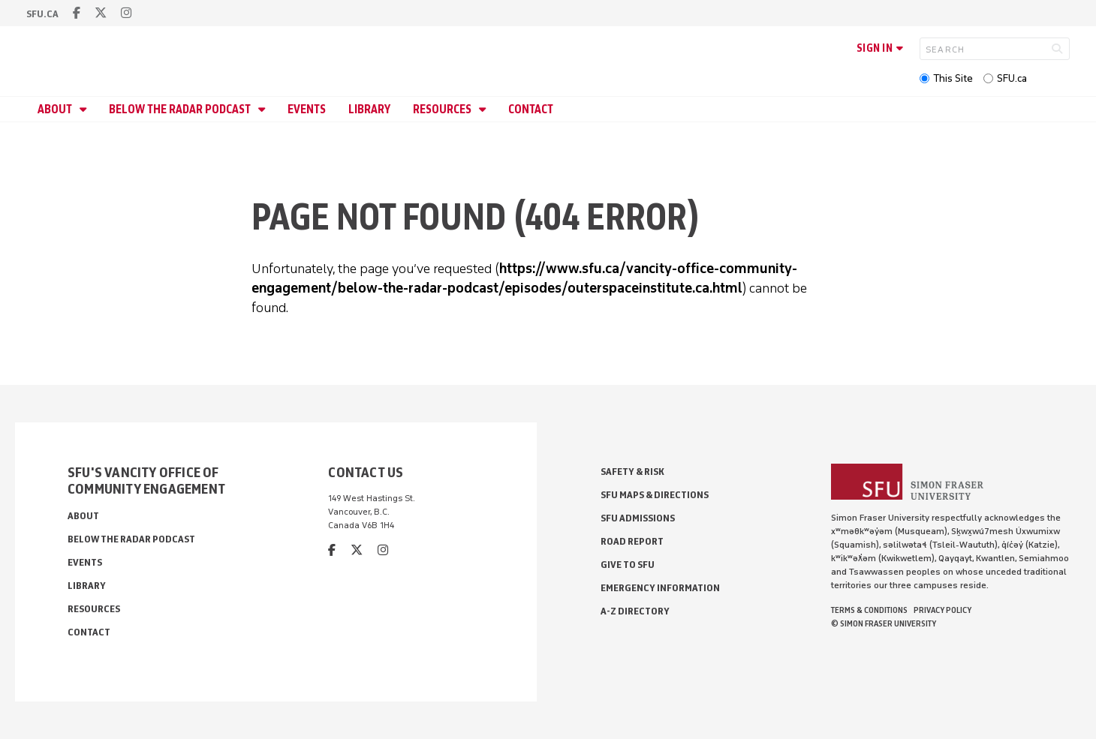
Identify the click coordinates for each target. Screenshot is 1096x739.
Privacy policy (942, 610)
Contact (530, 109)
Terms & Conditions (869, 610)
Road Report (632, 541)
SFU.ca (1012, 78)
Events (307, 109)
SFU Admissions (638, 518)
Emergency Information (660, 587)
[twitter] (101, 13)
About (56, 109)
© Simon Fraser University (883, 623)
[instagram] (126, 13)
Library (369, 109)
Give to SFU (628, 564)
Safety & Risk (632, 471)
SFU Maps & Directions (655, 494)
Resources (443, 109)
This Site (953, 78)
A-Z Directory (635, 611)
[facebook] (76, 13)
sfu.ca (42, 14)
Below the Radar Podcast (181, 109)
